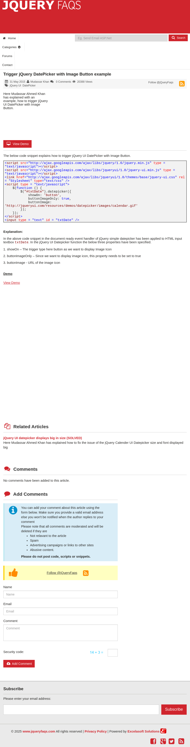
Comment (10, 621)
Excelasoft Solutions (143, 731)
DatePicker (29, 85)
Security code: (13, 652)
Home (9, 38)
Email (7, 604)
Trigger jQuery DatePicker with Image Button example (57, 74)
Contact (7, 65)
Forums (7, 56)
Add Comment (19, 663)
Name (7, 587)
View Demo (17, 144)
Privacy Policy (96, 731)
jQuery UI (15, 85)
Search (178, 37)
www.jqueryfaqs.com (39, 731)
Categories (11, 47)
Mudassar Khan (39, 81)
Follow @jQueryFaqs (160, 82)
